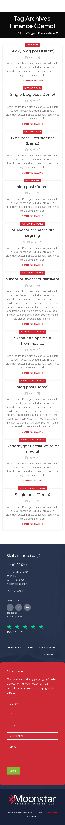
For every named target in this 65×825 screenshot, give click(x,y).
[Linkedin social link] (27, 607)
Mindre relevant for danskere (32, 279)
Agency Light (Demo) (32, 332)
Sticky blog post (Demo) (32, 51)
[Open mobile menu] (60, 6)
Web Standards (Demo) (32, 488)
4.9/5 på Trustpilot (17, 631)
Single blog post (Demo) (32, 94)
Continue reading (32, 80)
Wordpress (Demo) (32, 224)
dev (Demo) (32, 44)
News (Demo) (32, 180)
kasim (32, 57)
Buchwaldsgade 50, (18, 572)
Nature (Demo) (32, 88)
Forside (11, 33)
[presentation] (31, 760)
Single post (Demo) (32, 494)
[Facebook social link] (10, 607)
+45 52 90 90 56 (15, 579)
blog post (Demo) (32, 186)
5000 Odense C (15, 576)
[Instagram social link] (18, 607)
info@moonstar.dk (17, 583)
